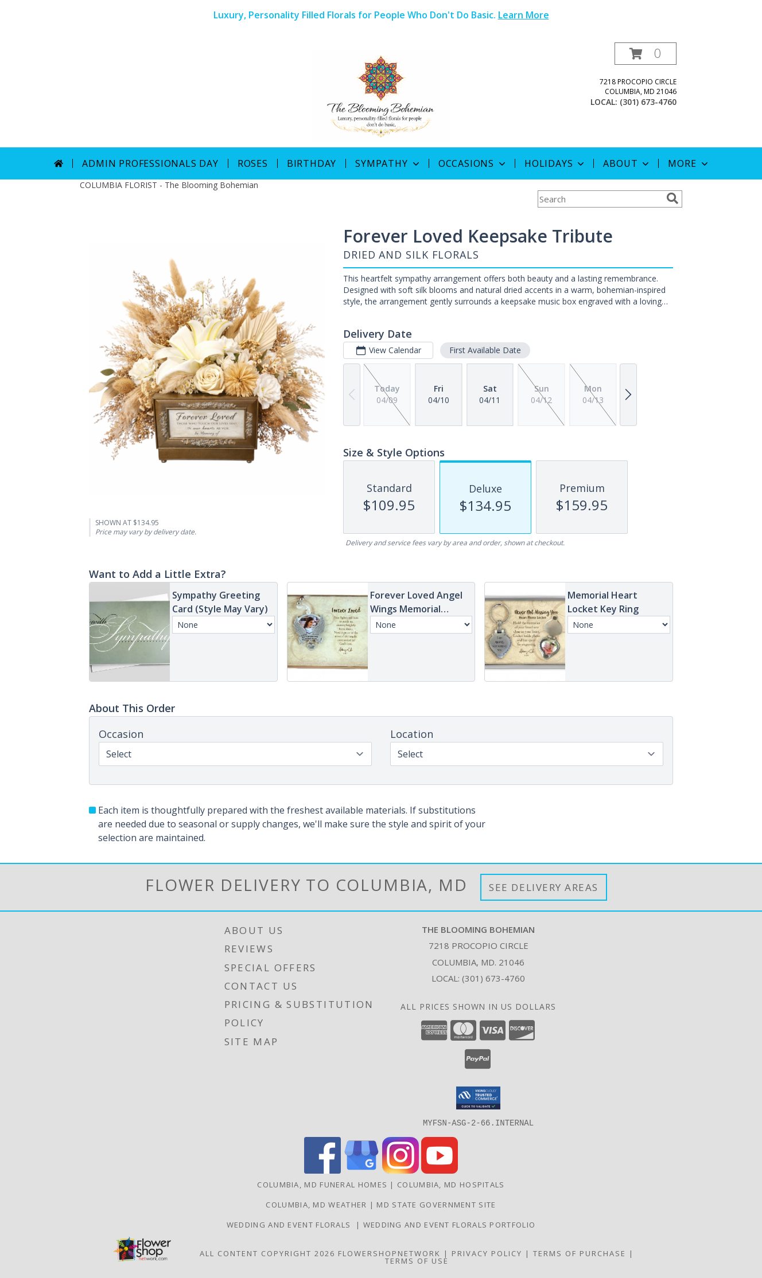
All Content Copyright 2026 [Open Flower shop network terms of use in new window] (267, 1253)
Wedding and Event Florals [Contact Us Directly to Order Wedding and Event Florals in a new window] (291, 1224)
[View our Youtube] (439, 1169)
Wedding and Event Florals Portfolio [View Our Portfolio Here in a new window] (449, 1224)
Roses (253, 163)
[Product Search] (599, 199)
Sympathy (388, 163)
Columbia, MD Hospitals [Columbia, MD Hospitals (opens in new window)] (451, 1184)
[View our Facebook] (322, 1169)
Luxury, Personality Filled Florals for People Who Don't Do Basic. (381, 15)
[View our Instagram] (400, 1169)
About (627, 163)
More (689, 163)
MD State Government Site (436, 1204)
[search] (672, 198)
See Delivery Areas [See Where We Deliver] (543, 887)
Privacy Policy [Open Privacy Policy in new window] (487, 1253)
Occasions (473, 163)
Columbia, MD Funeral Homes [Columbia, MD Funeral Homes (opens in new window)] (322, 1184)
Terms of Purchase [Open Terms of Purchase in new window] (579, 1253)
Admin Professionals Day (150, 163)
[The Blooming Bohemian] (381, 94)
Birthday (311, 163)
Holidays (555, 163)
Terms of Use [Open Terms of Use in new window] (417, 1260)
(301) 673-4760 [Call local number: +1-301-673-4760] (648, 101)
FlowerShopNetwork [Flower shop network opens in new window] (389, 1253)
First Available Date (485, 350)
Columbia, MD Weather (316, 1204)
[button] (646, 53)
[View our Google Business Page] (361, 1169)
